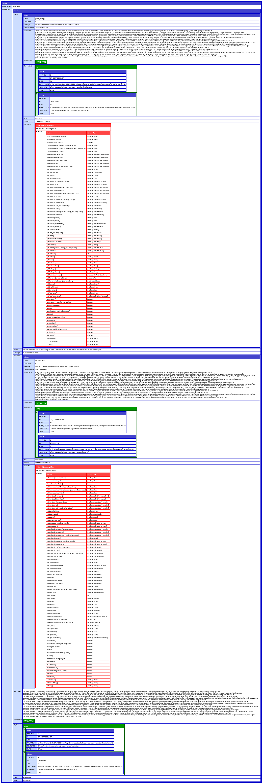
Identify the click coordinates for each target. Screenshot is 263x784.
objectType (27, 124)
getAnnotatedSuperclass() (55, 157)
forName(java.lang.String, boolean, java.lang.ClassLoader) (66, 148)
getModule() (51, 257)
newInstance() (51, 338)
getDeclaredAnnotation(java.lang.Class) (60, 187)
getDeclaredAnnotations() (55, 190)
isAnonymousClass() (54, 305)
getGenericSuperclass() (55, 242)
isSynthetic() (51, 335)
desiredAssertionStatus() (55, 142)
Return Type (92, 133)
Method (49, 133)
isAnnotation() (51, 299)
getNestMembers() (53, 266)
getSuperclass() (52, 290)
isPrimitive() (51, 332)
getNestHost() (51, 263)
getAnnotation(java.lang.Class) (57, 160)
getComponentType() (54, 178)
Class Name (40, 129)
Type (25, 118)
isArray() (49, 308)
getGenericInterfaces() (54, 239)
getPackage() (51, 269)
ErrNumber (27, 22)
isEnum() (50, 314)
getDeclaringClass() (53, 218)
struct (5, 3)
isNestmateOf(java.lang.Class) (57, 329)
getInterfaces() (51, 245)
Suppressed (28, 60)
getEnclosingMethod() (54, 227)
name (16, 780)
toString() (50, 344)
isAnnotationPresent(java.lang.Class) (59, 302)
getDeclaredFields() (53, 208)
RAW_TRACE (44, 84)
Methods (39, 132)
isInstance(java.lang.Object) (56, 317)
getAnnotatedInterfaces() (55, 154)
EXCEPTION (6, 10)
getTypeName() (52, 293)
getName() (50, 260)
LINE (41, 81)
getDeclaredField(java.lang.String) (58, 205)
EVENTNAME (7, 7)
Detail (26, 19)
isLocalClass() (51, 323)
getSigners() (51, 284)
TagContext (28, 66)
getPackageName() (53, 272)
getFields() (50, 236)
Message (27, 25)
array (38, 67)
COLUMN (42, 75)
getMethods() (51, 251)
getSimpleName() (52, 287)
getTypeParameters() (54, 296)
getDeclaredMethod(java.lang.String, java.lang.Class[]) (65, 211)
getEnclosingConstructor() (55, 224)
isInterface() (51, 320)
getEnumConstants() (54, 230)
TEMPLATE (43, 87)
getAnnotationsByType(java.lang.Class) (60, 166)
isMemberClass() (52, 326)
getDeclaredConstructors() (55, 202)
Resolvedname (29, 28)
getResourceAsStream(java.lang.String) (60, 281)
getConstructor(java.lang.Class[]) (58, 181)
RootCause (17, 356)
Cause (16, 14)
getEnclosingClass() (53, 221)
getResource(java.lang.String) (57, 278)
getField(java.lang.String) (55, 233)
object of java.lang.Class (45, 125)
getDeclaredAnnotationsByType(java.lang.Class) (63, 193)
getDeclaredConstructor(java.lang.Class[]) (61, 199)
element (26, 121)
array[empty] (41, 62)
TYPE (41, 90)
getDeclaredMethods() (54, 215)
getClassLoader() (52, 172)
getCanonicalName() (54, 169)
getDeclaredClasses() (54, 196)
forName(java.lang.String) (55, 151)
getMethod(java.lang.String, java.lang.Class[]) (62, 248)
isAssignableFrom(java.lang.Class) (58, 311)
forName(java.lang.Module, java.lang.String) (61, 145)
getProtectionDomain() (54, 275)
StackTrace (28, 31)
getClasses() (51, 175)
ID (40, 78)
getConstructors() (52, 184)
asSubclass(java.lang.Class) (56, 136)
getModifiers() (51, 254)
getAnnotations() (52, 163)
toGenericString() (52, 341)
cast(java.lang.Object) (54, 139)
